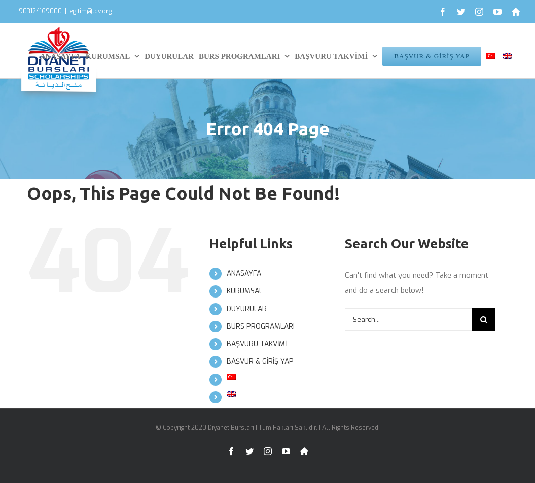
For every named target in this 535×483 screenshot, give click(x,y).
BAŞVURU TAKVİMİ (257, 344)
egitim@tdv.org (90, 11)
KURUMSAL (245, 291)
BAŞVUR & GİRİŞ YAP (260, 361)
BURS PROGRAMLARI (261, 326)
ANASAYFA (244, 273)
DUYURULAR (247, 309)
